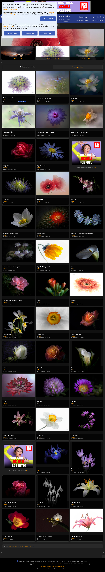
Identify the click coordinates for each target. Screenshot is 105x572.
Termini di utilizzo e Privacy (44, 564)
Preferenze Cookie (9, 26)
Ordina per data (77, 67)
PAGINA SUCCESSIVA (27, 546)
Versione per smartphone (18, 564)
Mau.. (5, 100)
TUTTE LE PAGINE (13, 546)
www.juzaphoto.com (46, 566)
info (95, 167)
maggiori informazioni (11, 9)
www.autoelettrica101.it (58, 566)
